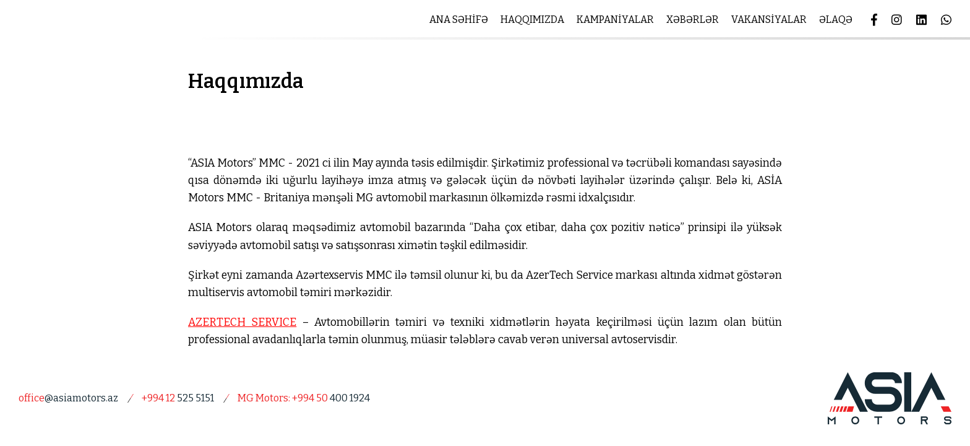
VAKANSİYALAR (769, 19)
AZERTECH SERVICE (242, 322)
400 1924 (304, 398)
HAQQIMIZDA (532, 19)
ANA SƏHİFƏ (458, 19)
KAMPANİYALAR (615, 19)
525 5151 (178, 398)
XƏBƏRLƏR (692, 19)
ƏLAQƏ (835, 19)
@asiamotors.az (68, 398)
